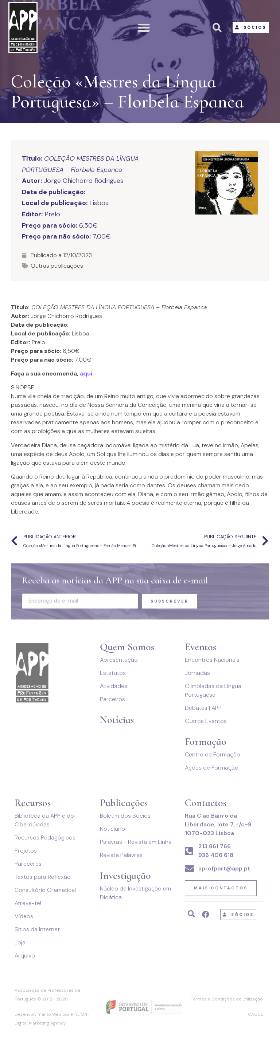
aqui (86, 373)
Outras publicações (57, 266)
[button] (144, 27)
